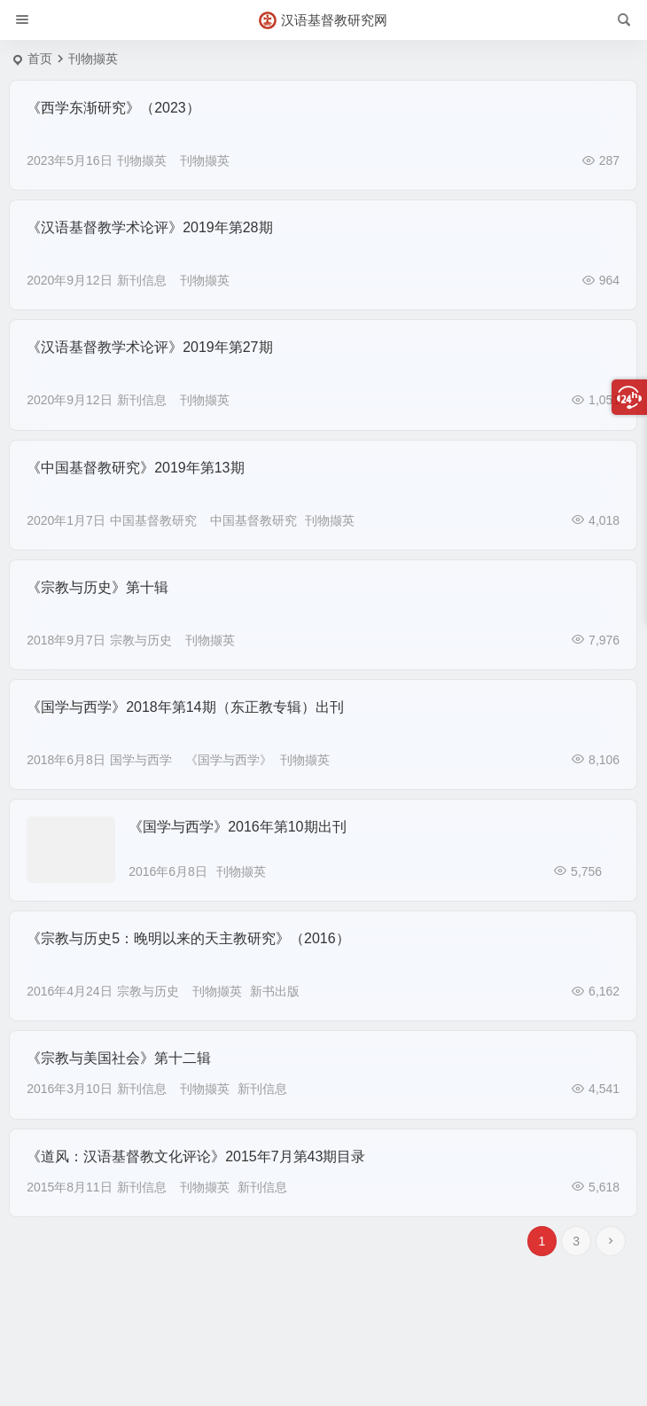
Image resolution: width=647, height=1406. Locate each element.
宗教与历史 (141, 640)
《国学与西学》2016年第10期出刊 (237, 826)
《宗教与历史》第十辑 (97, 587)
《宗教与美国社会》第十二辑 (119, 1058)
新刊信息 (142, 280)
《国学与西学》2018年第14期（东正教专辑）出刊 (185, 707)
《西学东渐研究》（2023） (113, 107)
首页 (39, 58)
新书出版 (275, 991)
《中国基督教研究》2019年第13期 (135, 467)
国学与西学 (141, 760)
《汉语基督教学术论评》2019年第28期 (149, 227)
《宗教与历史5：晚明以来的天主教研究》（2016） (188, 938)
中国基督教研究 (153, 520)
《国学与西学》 (228, 760)
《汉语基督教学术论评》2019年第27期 (149, 347)
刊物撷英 (142, 160)
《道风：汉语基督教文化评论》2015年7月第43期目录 (196, 1156)
